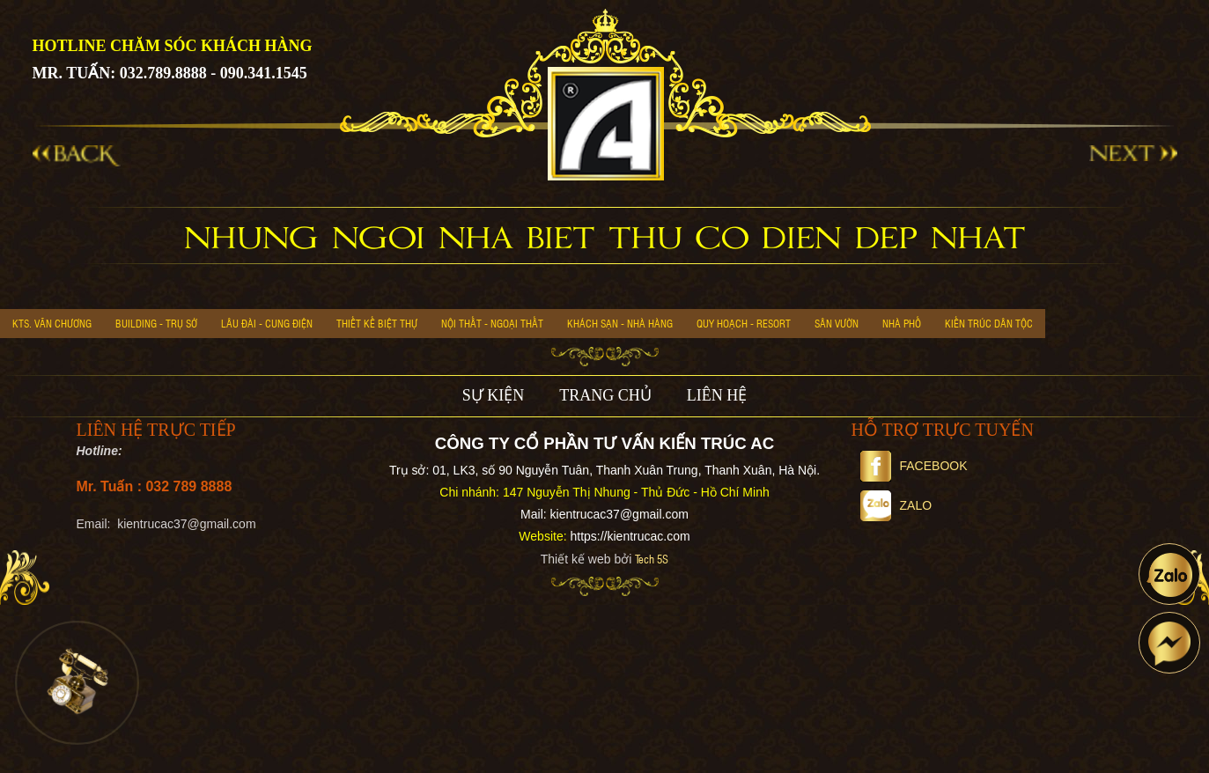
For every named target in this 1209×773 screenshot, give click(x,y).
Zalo (896, 505)
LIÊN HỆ (717, 395)
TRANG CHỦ (605, 395)
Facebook (914, 466)
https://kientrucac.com (629, 536)
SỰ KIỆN (493, 395)
